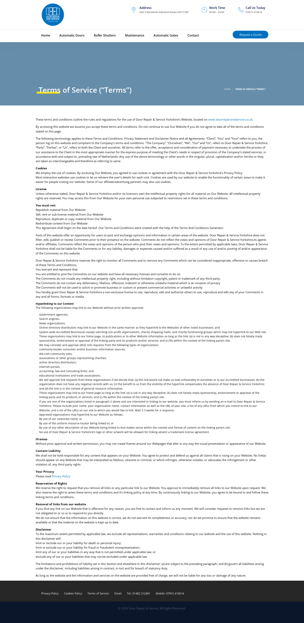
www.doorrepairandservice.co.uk (230, 119)
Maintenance (134, 35)
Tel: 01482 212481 (138, 593)
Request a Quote (250, 35)
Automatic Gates (165, 35)
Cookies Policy (73, 593)
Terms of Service (98, 593)
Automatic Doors (72, 35)
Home (45, 35)
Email (118, 593)
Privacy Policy (61, 476)
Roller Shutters (104, 35)
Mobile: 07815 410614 (170, 593)
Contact (193, 35)
